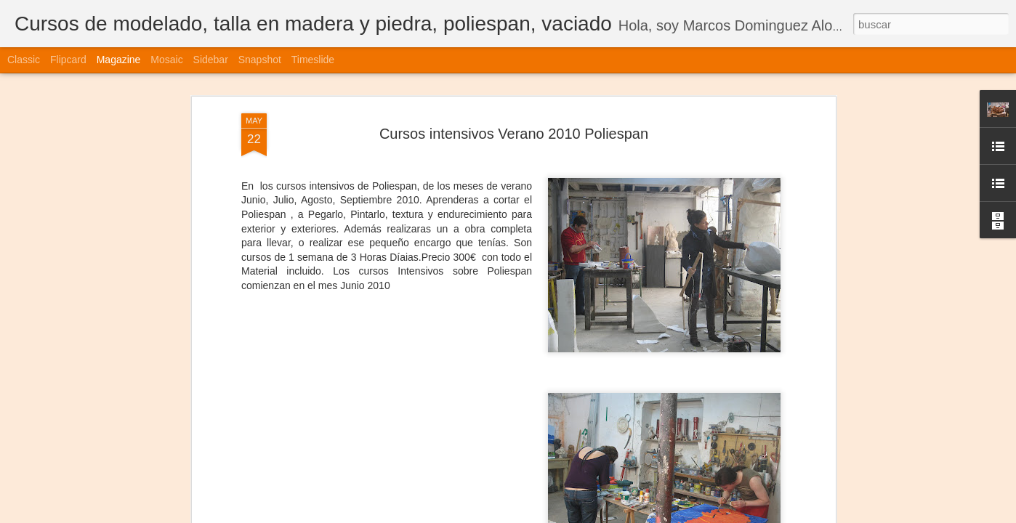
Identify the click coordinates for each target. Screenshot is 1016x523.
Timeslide (312, 59)
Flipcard (68, 59)
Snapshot (259, 59)
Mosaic (166, 59)
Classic (23, 59)
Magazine (119, 59)
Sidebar (210, 59)
